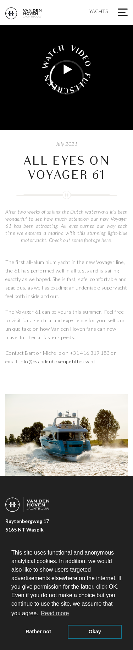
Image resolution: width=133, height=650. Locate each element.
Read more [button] (55, 613)
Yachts (98, 11)
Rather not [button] (38, 631)
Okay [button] (94, 631)
